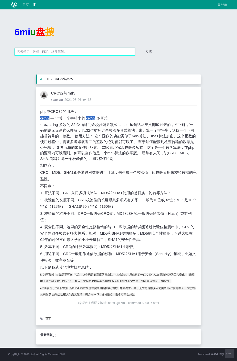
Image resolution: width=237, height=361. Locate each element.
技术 (48, 319)
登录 (222, 4)
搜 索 (148, 51)
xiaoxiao (57, 100)
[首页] (41, 79)
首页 (25, 4)
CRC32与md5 (63, 79)
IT (34, 4)
